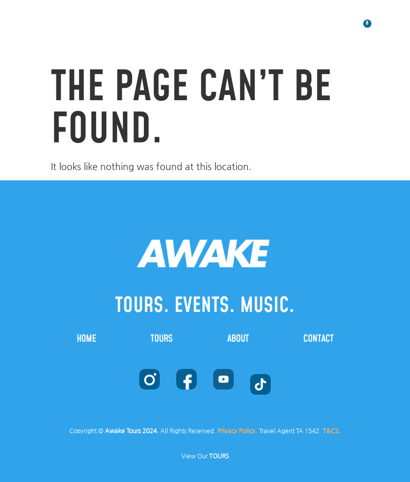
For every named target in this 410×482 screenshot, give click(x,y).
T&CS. (332, 430)
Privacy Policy (236, 430)
